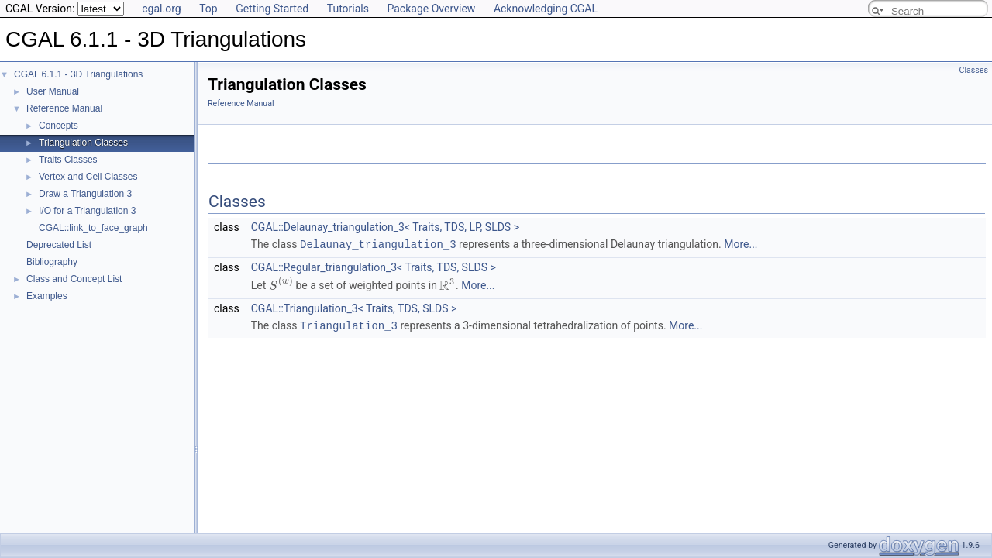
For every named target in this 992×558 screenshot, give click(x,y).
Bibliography (52, 262)
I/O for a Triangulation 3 (87, 210)
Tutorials (348, 8)
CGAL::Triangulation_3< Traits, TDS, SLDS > (354, 307)
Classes (973, 70)
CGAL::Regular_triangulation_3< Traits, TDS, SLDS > (373, 266)
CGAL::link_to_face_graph (93, 227)
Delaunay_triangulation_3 (378, 243)
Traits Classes (68, 159)
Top (208, 8)
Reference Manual (64, 108)
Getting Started (272, 8)
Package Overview (431, 8)
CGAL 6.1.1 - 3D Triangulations (78, 74)
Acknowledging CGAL (546, 8)
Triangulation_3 (349, 324)
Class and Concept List (74, 279)
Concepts (58, 125)
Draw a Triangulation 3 (85, 193)
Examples (46, 296)
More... (740, 244)
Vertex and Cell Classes (88, 176)
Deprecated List (58, 244)
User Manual (52, 91)
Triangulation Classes (83, 142)
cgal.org (161, 8)
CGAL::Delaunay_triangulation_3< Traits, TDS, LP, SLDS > (385, 227)
